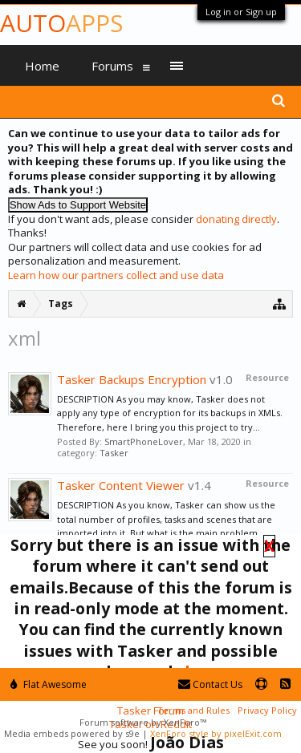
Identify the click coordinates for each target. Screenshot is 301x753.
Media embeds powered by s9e (72, 733)
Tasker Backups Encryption (131, 379)
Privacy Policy (267, 710)
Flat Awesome (48, 684)
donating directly (236, 219)
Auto (61, 22)
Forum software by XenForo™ (142, 722)
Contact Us (210, 684)
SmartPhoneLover (143, 441)
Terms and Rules (193, 710)
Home (42, 66)
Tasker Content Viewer (121, 485)
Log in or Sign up (241, 12)
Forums (112, 66)
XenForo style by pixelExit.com (216, 733)
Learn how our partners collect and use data (116, 275)
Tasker (114, 453)
